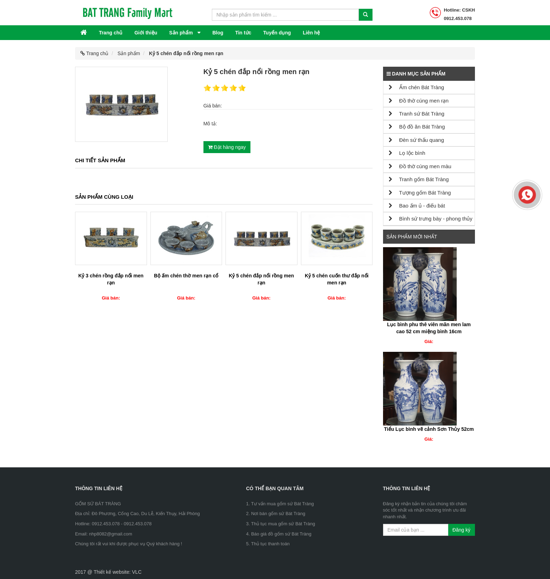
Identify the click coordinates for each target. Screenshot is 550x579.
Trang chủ (110, 32)
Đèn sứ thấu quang (416, 140)
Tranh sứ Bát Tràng (416, 114)
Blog (217, 32)
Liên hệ (311, 32)
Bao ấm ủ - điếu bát (417, 206)
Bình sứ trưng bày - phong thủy (430, 219)
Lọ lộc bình (407, 153)
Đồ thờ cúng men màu (420, 166)
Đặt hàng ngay (227, 147)
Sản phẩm (181, 32)
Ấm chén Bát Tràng (416, 87)
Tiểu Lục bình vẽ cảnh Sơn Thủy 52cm (429, 429)
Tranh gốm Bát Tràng (419, 179)
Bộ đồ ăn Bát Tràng (417, 127)
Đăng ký (461, 530)
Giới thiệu (145, 32)
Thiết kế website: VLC (118, 572)
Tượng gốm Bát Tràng (420, 193)
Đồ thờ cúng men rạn (419, 101)
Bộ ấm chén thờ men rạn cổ (186, 275)
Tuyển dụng (277, 32)
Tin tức (243, 32)
